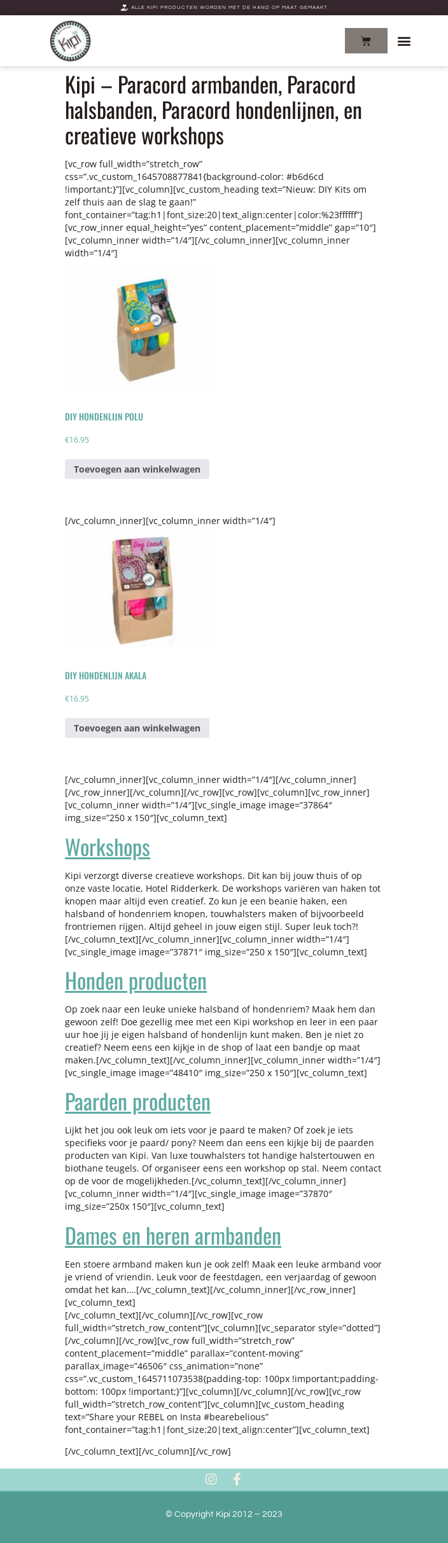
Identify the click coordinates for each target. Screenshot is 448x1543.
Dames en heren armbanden (173, 1235)
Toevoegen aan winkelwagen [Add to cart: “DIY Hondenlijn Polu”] (137, 469)
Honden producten (136, 980)
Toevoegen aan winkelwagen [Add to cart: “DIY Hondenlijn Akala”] (137, 728)
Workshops (107, 846)
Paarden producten (138, 1100)
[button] (404, 41)
